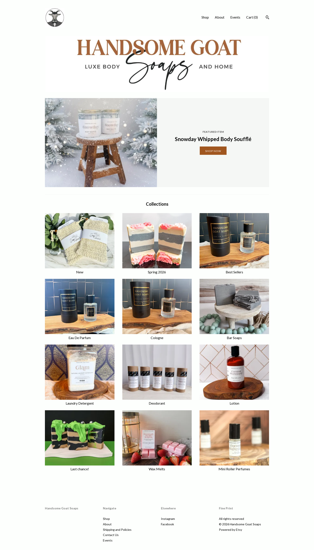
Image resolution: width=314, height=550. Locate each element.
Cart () (252, 17)
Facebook (167, 524)
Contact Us (111, 535)
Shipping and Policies (117, 529)
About (219, 17)
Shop (205, 17)
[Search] (267, 18)
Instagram (168, 519)
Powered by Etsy (230, 529)
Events (235, 17)
